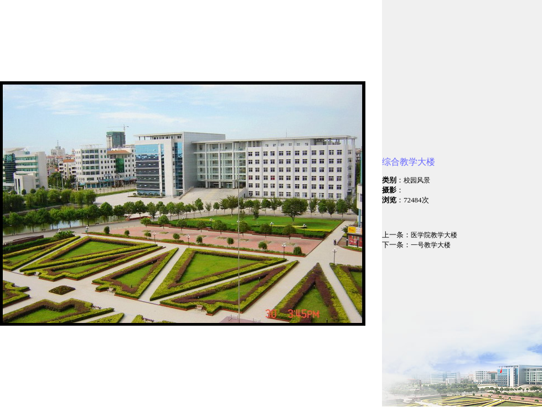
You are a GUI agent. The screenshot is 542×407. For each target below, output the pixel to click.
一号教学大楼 (431, 245)
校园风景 (417, 180)
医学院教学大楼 (434, 235)
